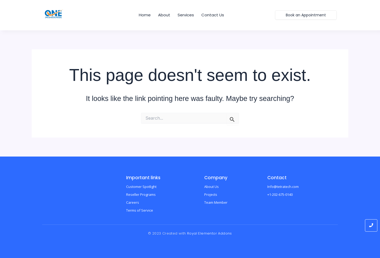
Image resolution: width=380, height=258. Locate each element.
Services (186, 15)
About (164, 15)
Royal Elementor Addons (209, 233)
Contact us (212, 15)
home (145, 15)
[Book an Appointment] (306, 15)
